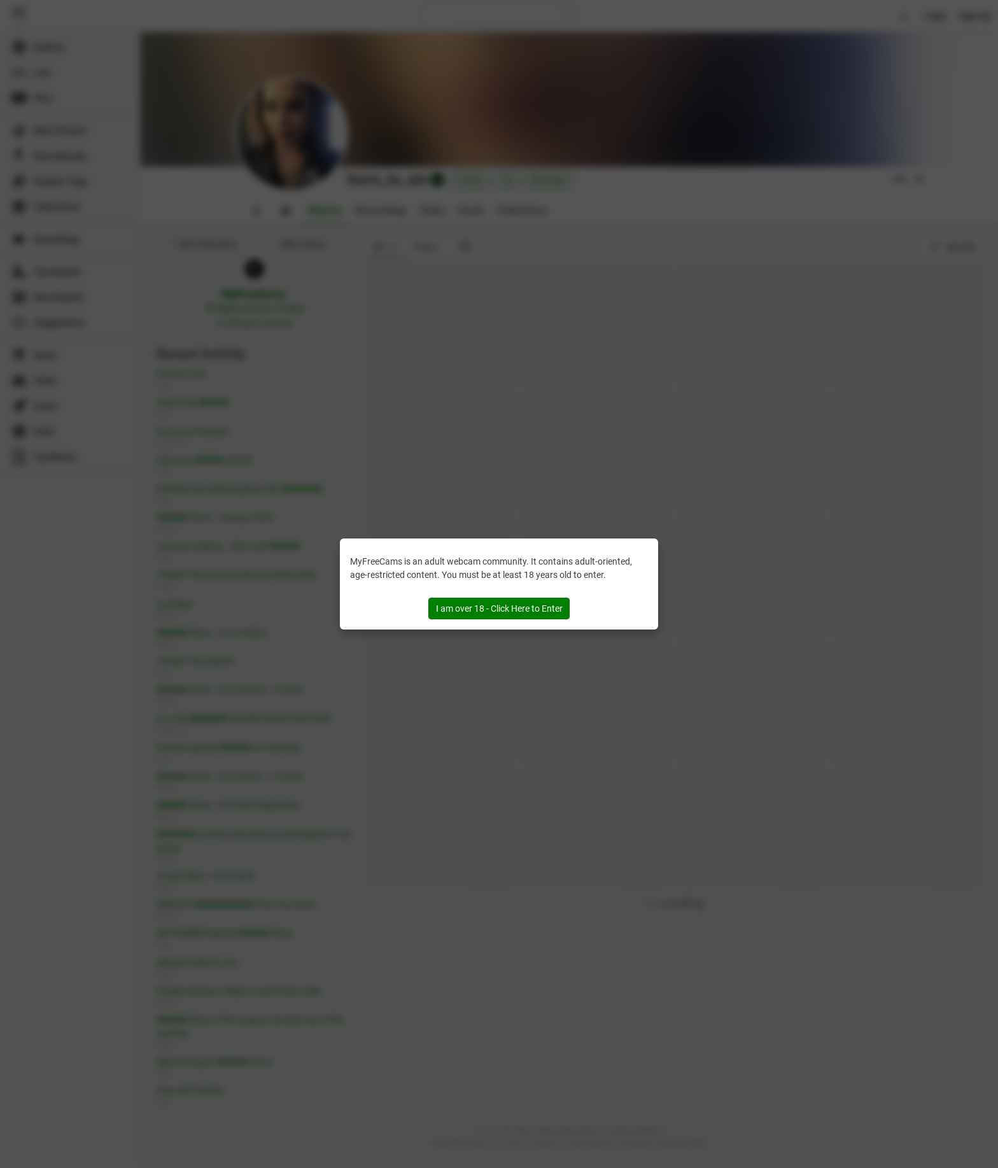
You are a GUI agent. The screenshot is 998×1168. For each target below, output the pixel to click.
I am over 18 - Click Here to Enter (499, 608)
